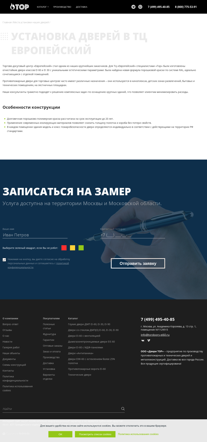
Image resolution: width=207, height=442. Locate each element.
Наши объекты (11, 353)
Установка (49, 368)
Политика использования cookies (138, 434)
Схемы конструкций (14, 364)
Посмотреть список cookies (95, 434)
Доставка (48, 363)
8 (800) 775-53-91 (186, 7)
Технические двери (79, 374)
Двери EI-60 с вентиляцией (84, 335)
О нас (6, 335)
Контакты (8, 370)
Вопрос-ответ (10, 324)
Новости (7, 341)
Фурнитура (49, 334)
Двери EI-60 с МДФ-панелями (85, 347)
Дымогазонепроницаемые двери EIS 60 (91, 341)
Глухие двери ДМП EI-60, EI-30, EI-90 (89, 324)
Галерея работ (11, 347)
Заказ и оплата (52, 351)
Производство (51, 357)
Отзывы (7, 330)
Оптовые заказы (52, 345)
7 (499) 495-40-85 (159, 7)
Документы (9, 359)
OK (60, 434)
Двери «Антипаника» (80, 353)
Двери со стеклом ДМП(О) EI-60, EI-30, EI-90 (93, 330)
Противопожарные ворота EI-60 (87, 368)
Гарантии (48, 339)
